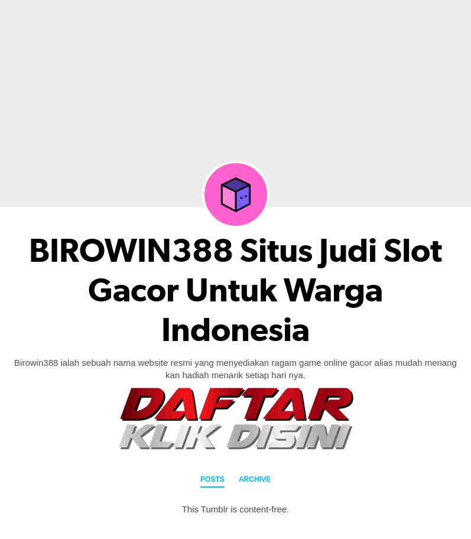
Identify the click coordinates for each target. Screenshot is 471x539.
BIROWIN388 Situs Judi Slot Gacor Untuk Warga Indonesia (235, 290)
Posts (212, 479)
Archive (255, 479)
